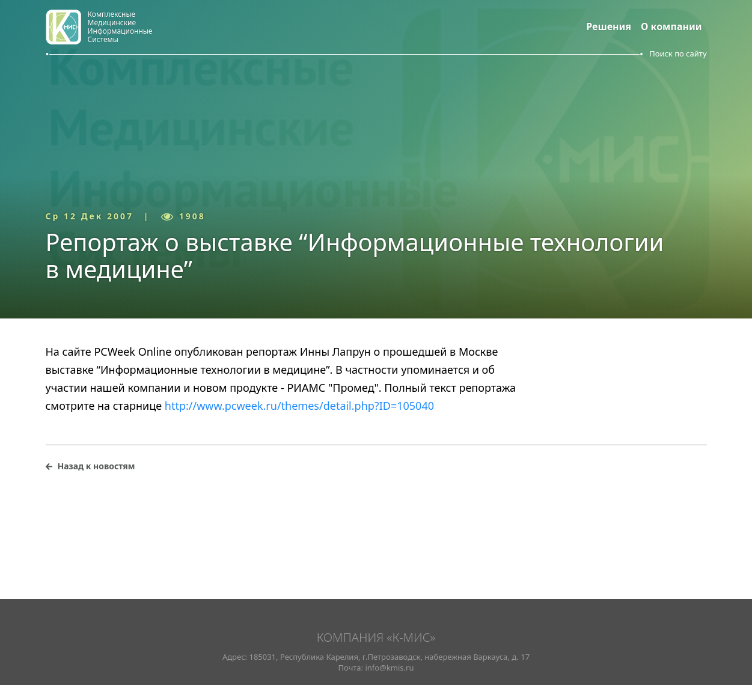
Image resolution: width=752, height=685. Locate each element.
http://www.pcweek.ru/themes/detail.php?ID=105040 (299, 405)
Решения (608, 26)
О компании (671, 26)
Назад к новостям (96, 466)
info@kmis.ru (389, 667)
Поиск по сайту (677, 53)
